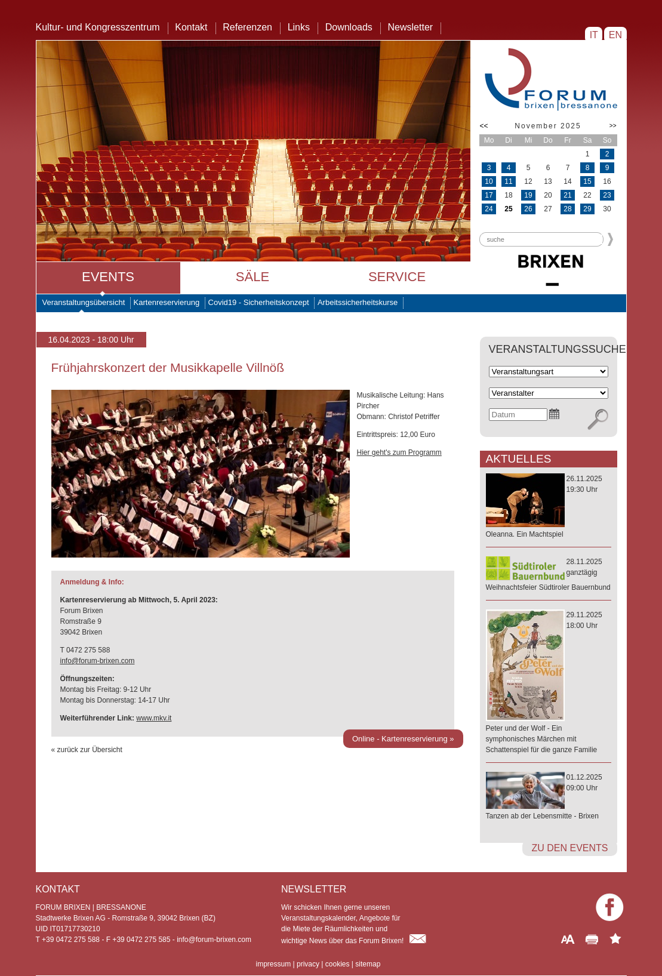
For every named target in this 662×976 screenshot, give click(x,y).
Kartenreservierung (167, 302)
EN (615, 35)
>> (613, 125)
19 (528, 195)
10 (488, 181)
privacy (308, 964)
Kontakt (191, 27)
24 (488, 209)
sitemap (367, 964)
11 (508, 181)
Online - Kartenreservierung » (403, 738)
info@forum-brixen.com (97, 661)
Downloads (348, 27)
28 (567, 209)
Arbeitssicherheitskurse (358, 302)
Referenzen (247, 27)
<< (484, 126)
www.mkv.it (153, 718)
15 (587, 181)
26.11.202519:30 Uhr (548, 507)
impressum (273, 964)
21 (567, 195)
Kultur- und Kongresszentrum (98, 27)
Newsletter (410, 27)
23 (607, 195)
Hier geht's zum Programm (399, 452)
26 (528, 209)
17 (488, 195)
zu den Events (569, 848)
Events (108, 276)
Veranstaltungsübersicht (83, 302)
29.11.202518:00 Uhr (548, 683)
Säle (252, 276)
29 (587, 209)
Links (299, 27)
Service (397, 276)
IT (594, 35)
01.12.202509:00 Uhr (548, 797)
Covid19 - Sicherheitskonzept (258, 302)
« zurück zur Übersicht (86, 750)
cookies (337, 964)
